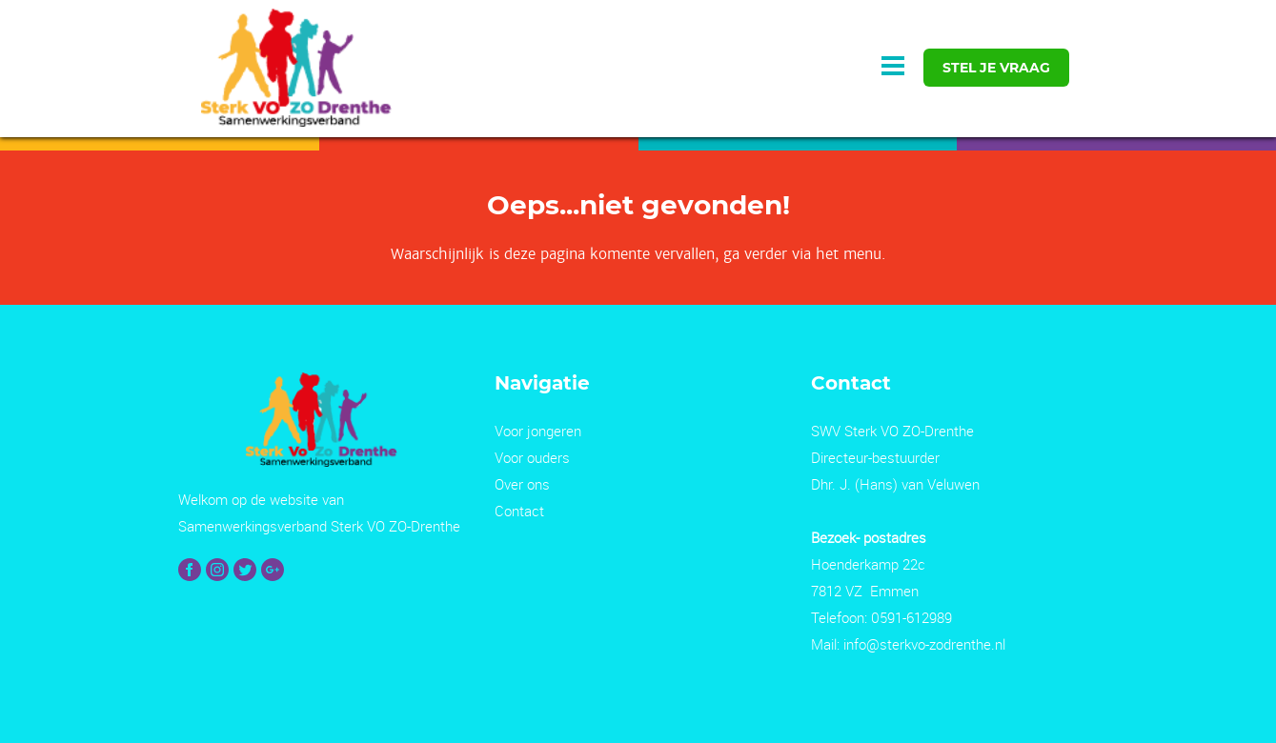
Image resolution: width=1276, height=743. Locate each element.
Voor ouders (532, 457)
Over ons (522, 483)
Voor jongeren (538, 430)
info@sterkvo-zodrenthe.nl (924, 643)
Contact (519, 510)
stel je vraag (996, 67)
